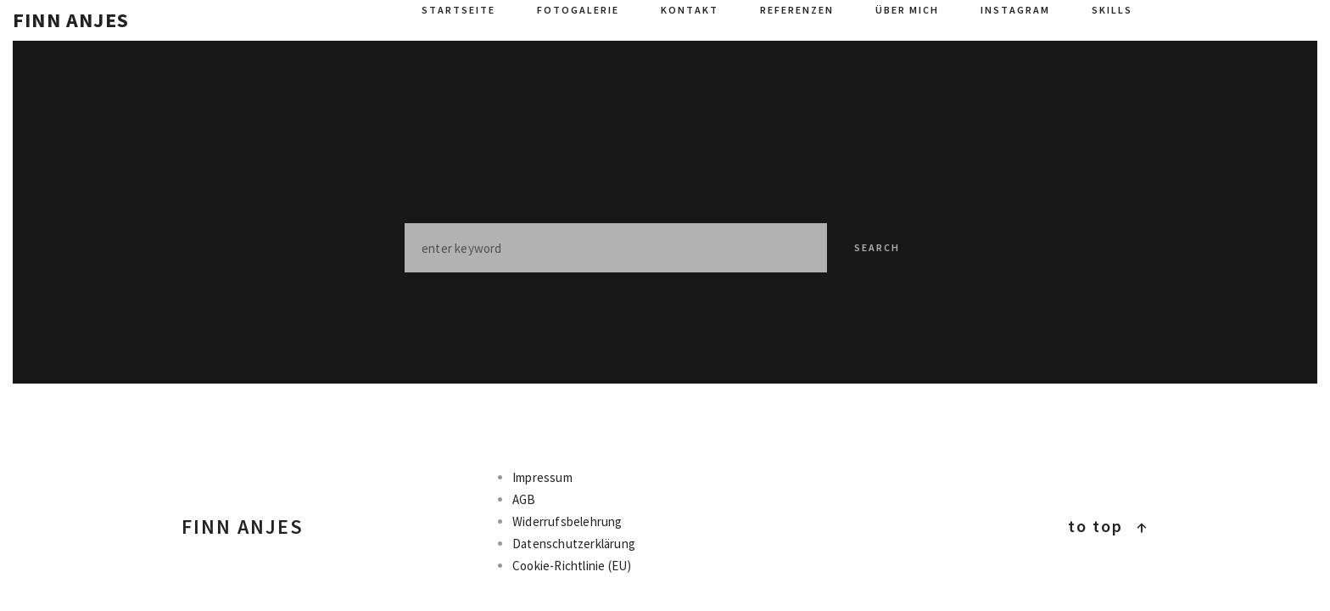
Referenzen (797, 9)
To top (1108, 525)
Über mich (907, 9)
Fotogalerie (578, 9)
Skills (1112, 9)
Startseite (458, 9)
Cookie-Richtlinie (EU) (571, 566)
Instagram (1015, 9)
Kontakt (689, 9)
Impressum (542, 477)
